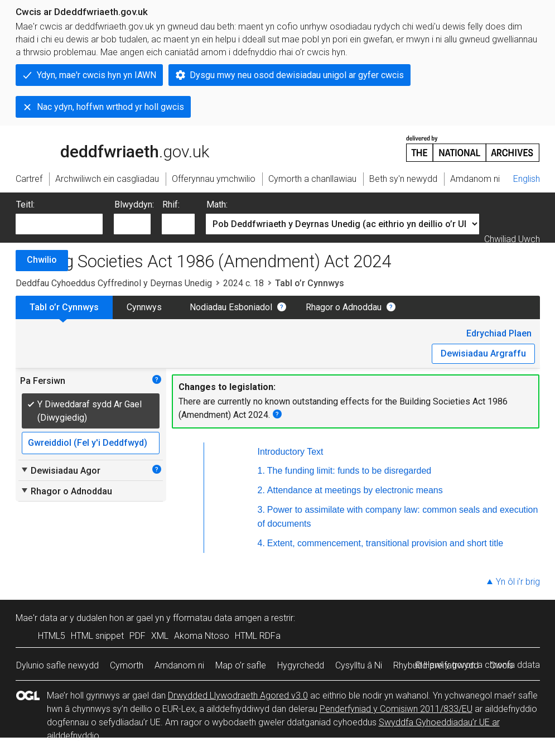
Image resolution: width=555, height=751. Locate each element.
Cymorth (126, 665)
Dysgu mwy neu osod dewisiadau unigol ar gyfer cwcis (297, 75)
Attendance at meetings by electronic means (355, 490)
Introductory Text (291, 451)
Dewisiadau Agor (60, 470)
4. (261, 543)
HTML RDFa (258, 635)
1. (261, 470)
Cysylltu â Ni (358, 665)
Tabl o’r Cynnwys (64, 307)
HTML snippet (97, 635)
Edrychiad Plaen (499, 333)
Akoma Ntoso (201, 635)
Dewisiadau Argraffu (483, 353)
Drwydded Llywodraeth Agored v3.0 (238, 695)
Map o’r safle (240, 665)
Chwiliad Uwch (512, 239)
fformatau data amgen (217, 618)
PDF (137, 635)
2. (261, 490)
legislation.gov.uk (104, 148)
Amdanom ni (179, 665)
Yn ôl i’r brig (518, 581)
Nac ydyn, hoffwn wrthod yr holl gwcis (110, 107)
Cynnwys (144, 307)
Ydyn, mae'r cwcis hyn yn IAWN (96, 75)
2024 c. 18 (243, 283)
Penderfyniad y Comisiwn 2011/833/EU (396, 709)
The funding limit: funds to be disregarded (349, 470)
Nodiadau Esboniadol (231, 307)
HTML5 (51, 635)
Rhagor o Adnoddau (344, 307)
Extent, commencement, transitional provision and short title (385, 543)
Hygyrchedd (300, 665)
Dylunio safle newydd (57, 665)
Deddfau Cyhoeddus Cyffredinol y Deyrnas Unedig (114, 283)
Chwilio (42, 259)
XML (159, 635)
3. (261, 509)
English (526, 179)
